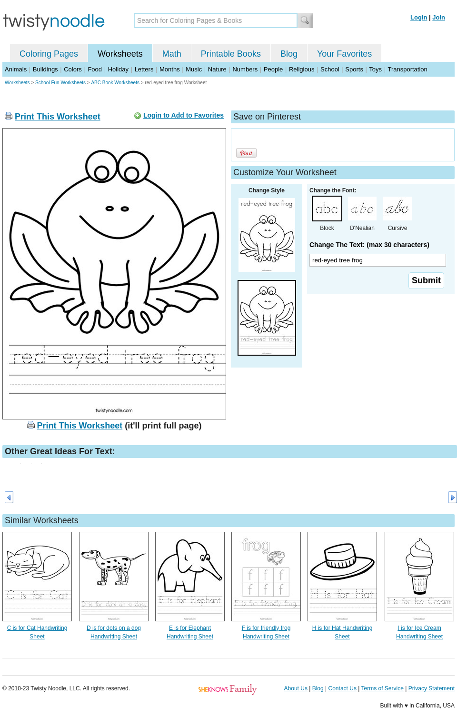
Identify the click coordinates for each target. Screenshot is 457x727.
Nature (217, 69)
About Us (296, 688)
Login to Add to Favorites (183, 115)
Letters (144, 69)
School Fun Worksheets (60, 82)
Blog (289, 54)
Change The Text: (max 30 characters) (369, 245)
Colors (73, 69)
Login (418, 17)
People (273, 69)
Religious (301, 69)
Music (194, 69)
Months (169, 69)
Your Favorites (344, 54)
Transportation (407, 69)
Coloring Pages (49, 54)
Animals (16, 69)
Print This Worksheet (57, 116)
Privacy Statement (431, 688)
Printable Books (231, 54)
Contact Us (342, 688)
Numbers (245, 69)
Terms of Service (382, 688)
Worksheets (120, 54)
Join (438, 17)
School (329, 69)
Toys (375, 69)
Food (95, 69)
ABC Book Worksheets (115, 82)
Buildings (45, 69)
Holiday (118, 69)
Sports (354, 69)
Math (171, 54)
